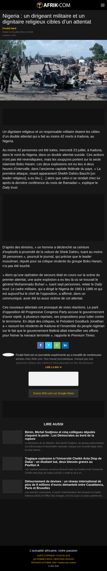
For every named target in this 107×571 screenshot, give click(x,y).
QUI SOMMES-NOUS (42, 559)
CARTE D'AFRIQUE (46, 555)
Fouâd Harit (9, 28)
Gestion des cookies (67, 562)
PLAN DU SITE (63, 555)
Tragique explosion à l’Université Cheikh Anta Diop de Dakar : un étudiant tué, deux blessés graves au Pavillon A (63, 462)
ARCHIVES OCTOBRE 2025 (43, 562)
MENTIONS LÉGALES (64, 559)
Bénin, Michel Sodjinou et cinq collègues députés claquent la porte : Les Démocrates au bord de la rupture (60, 435)
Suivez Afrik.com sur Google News (53, 393)
